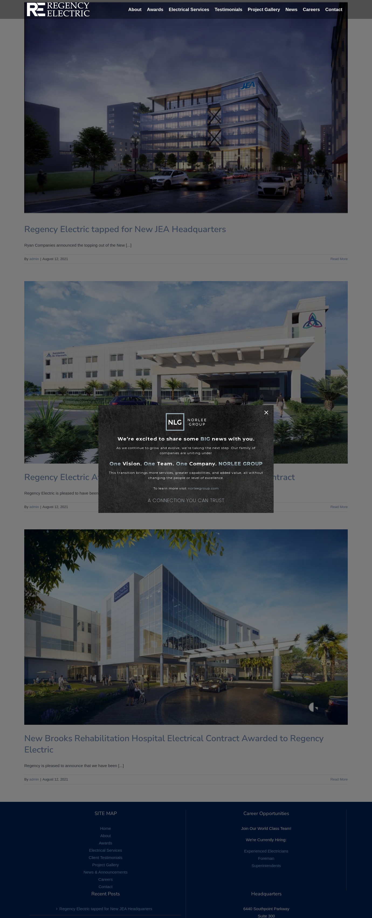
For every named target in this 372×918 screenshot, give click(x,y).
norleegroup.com (203, 488)
